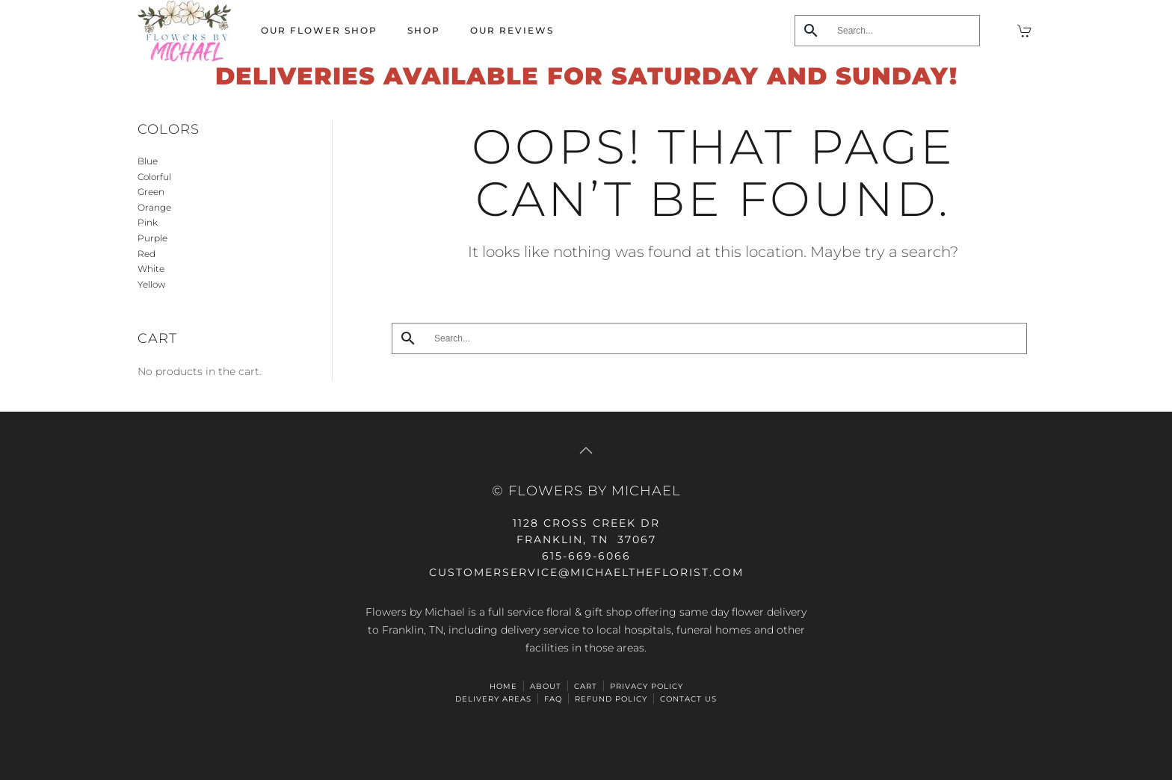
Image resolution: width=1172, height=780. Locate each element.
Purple (152, 238)
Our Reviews (512, 30)
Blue (148, 161)
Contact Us (688, 699)
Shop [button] (423, 30)
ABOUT (545, 686)
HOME (503, 686)
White (151, 268)
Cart (585, 686)
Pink (148, 222)
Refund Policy (611, 699)
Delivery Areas (493, 699)
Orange (154, 207)
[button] (586, 450)
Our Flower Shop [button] (319, 30)
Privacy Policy (646, 686)
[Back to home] (184, 31)
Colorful (154, 176)
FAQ (553, 699)
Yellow (151, 284)
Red (146, 253)
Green (151, 191)
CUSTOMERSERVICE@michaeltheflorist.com (586, 572)
